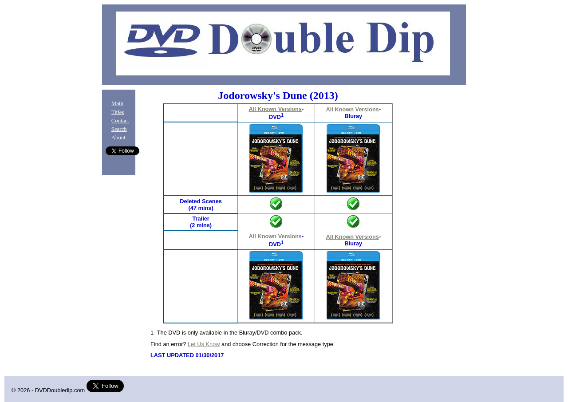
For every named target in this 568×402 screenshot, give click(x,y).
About (118, 137)
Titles (117, 112)
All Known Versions (275, 109)
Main (117, 103)
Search (119, 129)
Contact (120, 121)
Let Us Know (204, 344)
